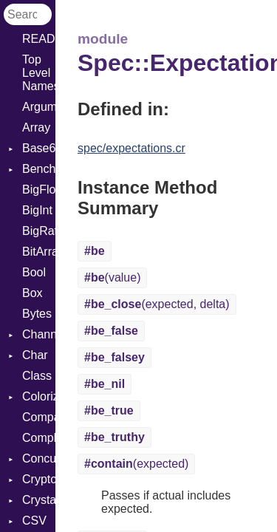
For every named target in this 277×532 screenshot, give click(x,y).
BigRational (38, 231)
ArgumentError (38, 106)
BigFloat (38, 189)
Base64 (38, 148)
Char (35, 355)
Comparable (38, 417)
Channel (38, 334)
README (38, 39)
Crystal (38, 500)
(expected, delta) (157, 304)
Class (37, 375)
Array (36, 127)
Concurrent (38, 458)
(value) (112, 277)
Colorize (38, 396)
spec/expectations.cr (131, 148)
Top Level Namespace (38, 72)
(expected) (136, 463)
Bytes (37, 313)
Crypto (38, 479)
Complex (38, 438)
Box (32, 293)
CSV (34, 520)
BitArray (38, 251)
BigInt (37, 210)
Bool (34, 272)
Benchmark (38, 169)
